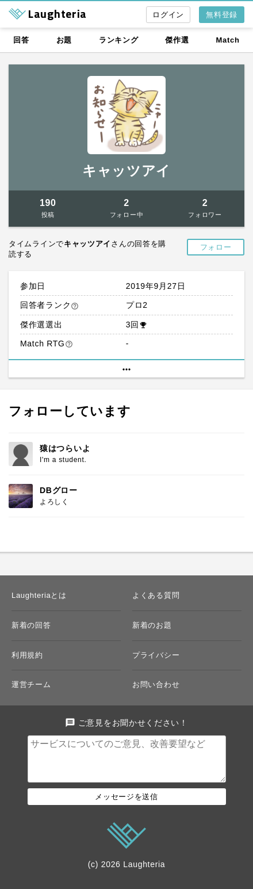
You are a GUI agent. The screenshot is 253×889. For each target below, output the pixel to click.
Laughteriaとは (39, 595)
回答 (21, 40)
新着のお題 (152, 625)
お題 (64, 40)
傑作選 (177, 40)
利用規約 (27, 655)
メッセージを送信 (126, 806)
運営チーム (31, 684)
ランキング (119, 40)
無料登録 (221, 14)
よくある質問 (155, 595)
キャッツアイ (126, 170)
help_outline (75, 306)
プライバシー (155, 655)
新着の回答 (31, 625)
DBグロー (59, 490)
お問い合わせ (155, 684)
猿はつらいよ (65, 448)
